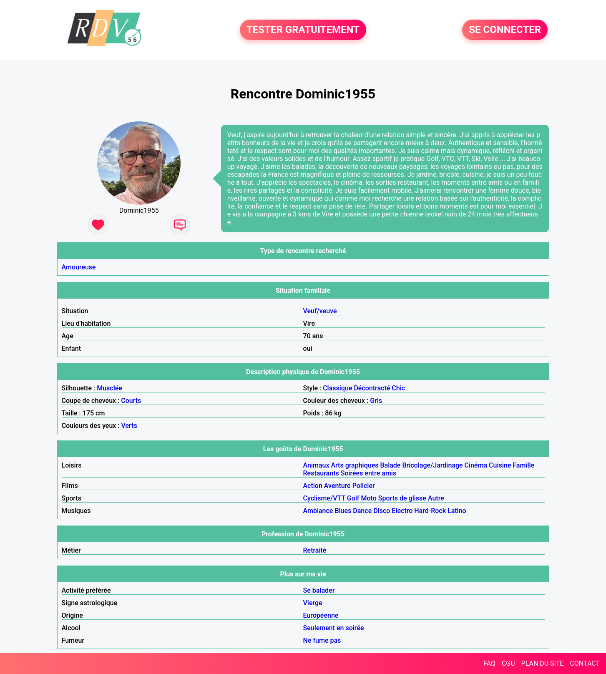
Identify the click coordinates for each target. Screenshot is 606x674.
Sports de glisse (402, 498)
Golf (353, 498)
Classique (337, 388)
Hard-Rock (430, 511)
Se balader (319, 590)
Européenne (321, 615)
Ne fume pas (322, 640)
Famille (523, 465)
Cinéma (476, 465)
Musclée (109, 388)
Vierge (312, 603)
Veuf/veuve (320, 311)
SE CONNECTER (505, 30)
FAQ (489, 663)
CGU (508, 663)
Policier (363, 486)
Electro (402, 511)
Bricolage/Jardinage (432, 465)
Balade (390, 465)
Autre (436, 498)
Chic (398, 388)
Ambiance (318, 511)
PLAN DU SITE (542, 663)
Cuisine (500, 465)
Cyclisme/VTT (324, 498)
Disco (381, 511)
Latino (457, 511)
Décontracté (372, 388)
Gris (376, 401)
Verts (129, 426)
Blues (342, 511)
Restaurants (321, 473)
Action (312, 486)
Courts (131, 401)
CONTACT (585, 663)
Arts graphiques (354, 465)
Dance (362, 511)
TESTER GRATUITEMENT (303, 30)
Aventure (337, 486)
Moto (368, 498)
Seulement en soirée (333, 628)
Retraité (315, 550)
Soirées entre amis (368, 473)
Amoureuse (79, 267)
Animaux (316, 465)
